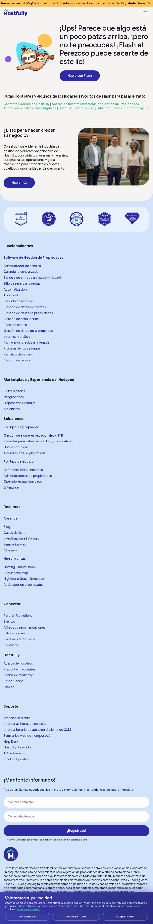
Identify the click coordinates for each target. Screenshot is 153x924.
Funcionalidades (18, 246)
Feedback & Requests (19, 639)
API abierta (12, 409)
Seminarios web (15, 545)
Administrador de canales (22, 266)
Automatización (15, 290)
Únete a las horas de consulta (25, 724)
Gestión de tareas (17, 360)
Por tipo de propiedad (21, 427)
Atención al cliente (17, 718)
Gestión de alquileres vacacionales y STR (33, 436)
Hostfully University (73, 108)
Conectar (12, 604)
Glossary (10, 550)
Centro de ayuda (136, 108)
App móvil (11, 295)
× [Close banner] (148, 2)
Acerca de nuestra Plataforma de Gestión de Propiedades (95, 104)
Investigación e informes (21, 539)
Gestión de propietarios (21, 319)
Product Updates (16, 759)
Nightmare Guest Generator (24, 579)
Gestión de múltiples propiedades (28, 313)
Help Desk (11, 742)
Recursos (12, 507)
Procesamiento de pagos (22, 349)
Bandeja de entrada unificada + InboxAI (32, 278)
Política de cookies (28, 909)
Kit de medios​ (14, 681)
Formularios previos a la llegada (26, 343)
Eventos (9, 622)
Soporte (11, 706)
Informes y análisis (17, 337)
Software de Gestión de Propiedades (33, 258)
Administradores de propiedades (28, 476)
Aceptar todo (125, 916)
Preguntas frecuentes (105, 108)
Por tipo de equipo (19, 462)
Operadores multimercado (23, 482)
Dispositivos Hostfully (19, 403)
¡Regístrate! (76, 831)
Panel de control (15, 325)
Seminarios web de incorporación (28, 736)
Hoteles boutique (16, 447)
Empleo (9, 687)
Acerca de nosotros (18, 664)
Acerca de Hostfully (34, 104)
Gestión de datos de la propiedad (28, 331)
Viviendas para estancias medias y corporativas (38, 441)
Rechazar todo (76, 916)
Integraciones (14, 397)
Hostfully (12, 655)
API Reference (14, 753)
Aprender (11, 519)
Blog (7, 527)
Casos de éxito (15, 533)
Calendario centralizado (21, 272)
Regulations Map (16, 573)
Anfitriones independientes (23, 470)
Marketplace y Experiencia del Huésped (39, 379)
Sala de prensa (14, 633)
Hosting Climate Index (19, 567)
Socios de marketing (18, 675)
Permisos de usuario (18, 354)
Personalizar (27, 916)
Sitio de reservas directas (22, 284)
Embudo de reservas (19, 301)
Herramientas (15, 559)
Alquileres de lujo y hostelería (25, 453)
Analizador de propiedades (23, 585)
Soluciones (13, 419)
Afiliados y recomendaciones (24, 628)
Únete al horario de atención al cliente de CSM (37, 730)
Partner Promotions (18, 616)
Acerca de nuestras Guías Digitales (30, 108)
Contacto (11, 104)
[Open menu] (145, 13)
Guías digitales (14, 391)
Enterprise (11, 488)
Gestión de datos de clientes (25, 307)
